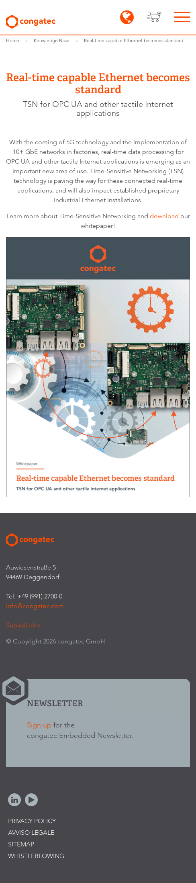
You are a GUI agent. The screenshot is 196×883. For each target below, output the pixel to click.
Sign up (39, 724)
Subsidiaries (23, 625)
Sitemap (21, 844)
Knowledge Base (51, 40)
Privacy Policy (32, 821)
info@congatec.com (35, 606)
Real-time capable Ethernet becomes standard (133, 40)
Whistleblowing (36, 856)
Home (12, 40)
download (165, 216)
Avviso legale (31, 832)
